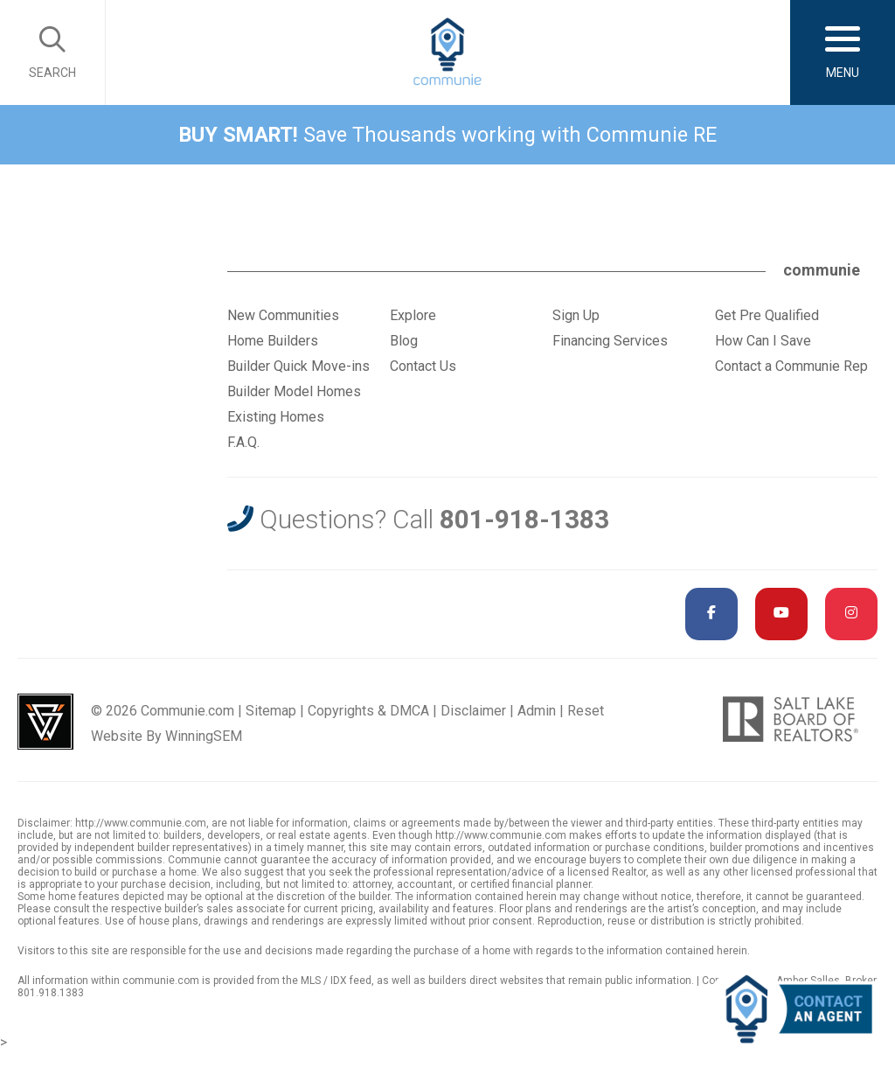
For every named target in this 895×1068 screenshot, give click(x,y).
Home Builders (272, 340)
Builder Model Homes (294, 391)
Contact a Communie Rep (791, 366)
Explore (413, 315)
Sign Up (576, 315)
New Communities (283, 315)
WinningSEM (203, 736)
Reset (585, 710)
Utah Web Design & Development (45, 722)
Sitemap (271, 710)
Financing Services (610, 340)
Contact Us (423, 366)
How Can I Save (763, 340)
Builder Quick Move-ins (298, 366)
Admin (536, 710)
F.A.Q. (243, 442)
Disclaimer (473, 710)
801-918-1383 (524, 519)
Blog (404, 340)
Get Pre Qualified (767, 315)
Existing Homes (275, 416)
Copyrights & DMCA (368, 710)
